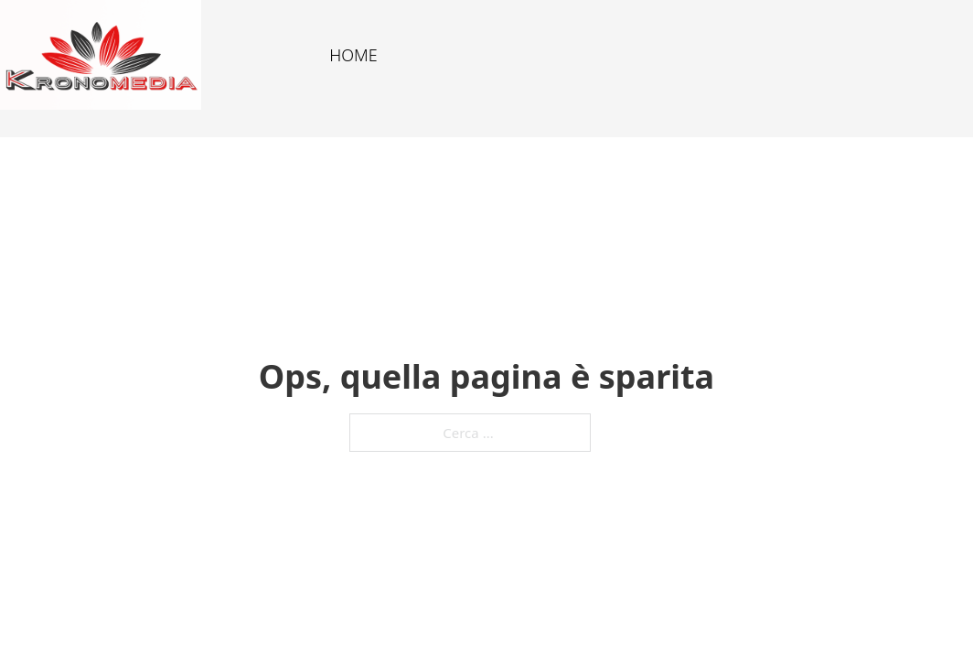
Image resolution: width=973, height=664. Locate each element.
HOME (353, 55)
